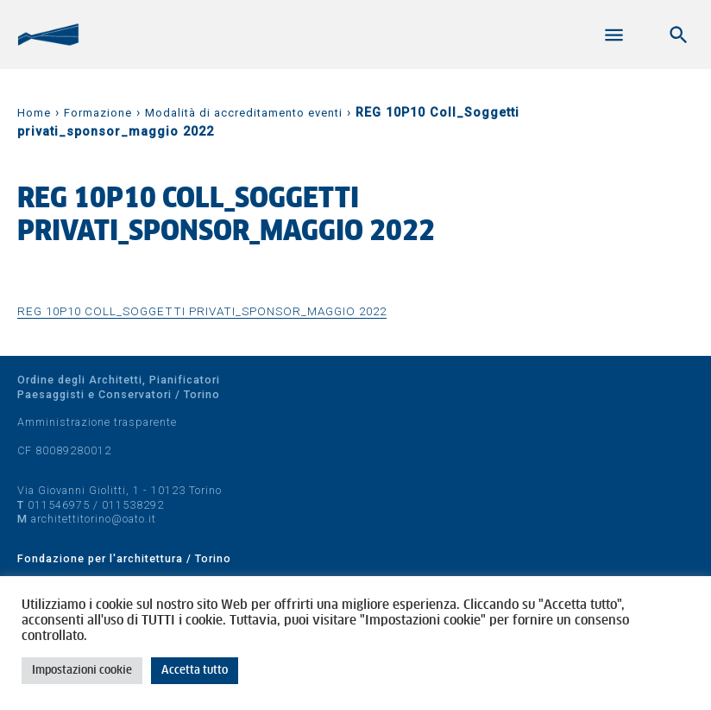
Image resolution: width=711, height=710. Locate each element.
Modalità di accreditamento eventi (244, 112)
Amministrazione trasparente (97, 421)
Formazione (98, 112)
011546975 (59, 504)
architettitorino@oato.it (93, 518)
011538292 (133, 504)
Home (34, 112)
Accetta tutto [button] (194, 670)
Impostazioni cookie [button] (82, 670)
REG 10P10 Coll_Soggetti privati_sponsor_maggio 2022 (202, 311)
